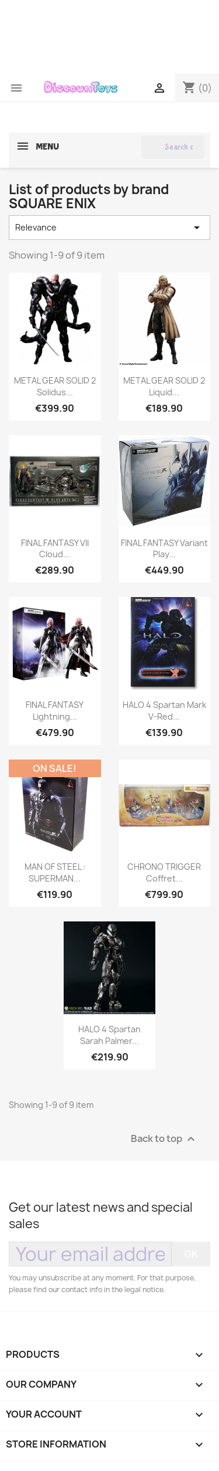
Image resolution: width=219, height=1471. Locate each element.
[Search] (172, 147)
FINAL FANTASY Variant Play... (164, 548)
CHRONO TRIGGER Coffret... (164, 872)
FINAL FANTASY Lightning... (55, 710)
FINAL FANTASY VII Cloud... (55, 548)
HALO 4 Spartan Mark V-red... (164, 710)
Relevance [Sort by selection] (109, 228)
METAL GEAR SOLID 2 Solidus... (55, 386)
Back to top (164, 1138)
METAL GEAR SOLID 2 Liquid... (164, 386)
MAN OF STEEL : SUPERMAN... (55, 872)
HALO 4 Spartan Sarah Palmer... (109, 1034)
